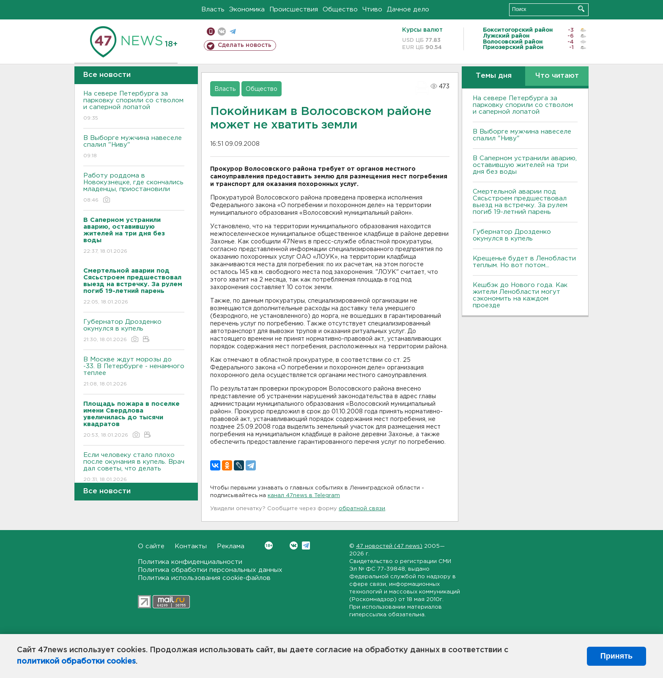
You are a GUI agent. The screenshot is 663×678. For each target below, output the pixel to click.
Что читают (557, 76)
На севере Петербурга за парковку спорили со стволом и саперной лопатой (133, 106)
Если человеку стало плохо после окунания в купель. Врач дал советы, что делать (133, 467)
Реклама (230, 546)
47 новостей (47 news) (389, 546)
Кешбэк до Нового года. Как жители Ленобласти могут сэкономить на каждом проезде (520, 295)
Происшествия (293, 9)
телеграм (233, 31)
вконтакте (222, 31)
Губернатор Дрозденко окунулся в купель (133, 331)
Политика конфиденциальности (190, 562)
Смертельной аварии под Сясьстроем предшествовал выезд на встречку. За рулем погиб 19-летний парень (520, 202)
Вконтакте (269, 545)
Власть (213, 9)
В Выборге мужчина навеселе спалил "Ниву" (133, 147)
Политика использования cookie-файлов (204, 578)
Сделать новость (244, 45)
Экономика (247, 9)
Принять (616, 656)
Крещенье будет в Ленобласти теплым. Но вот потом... (524, 262)
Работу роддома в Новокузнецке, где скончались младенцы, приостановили (133, 188)
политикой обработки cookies (76, 661)
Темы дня (494, 76)
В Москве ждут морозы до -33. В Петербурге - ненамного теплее (133, 372)
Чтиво (372, 9)
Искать (581, 8)
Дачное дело (408, 9)
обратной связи (362, 508)
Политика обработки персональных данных (210, 570)
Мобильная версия (211, 31)
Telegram (306, 545)
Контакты (191, 546)
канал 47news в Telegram (304, 495)
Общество (340, 9)
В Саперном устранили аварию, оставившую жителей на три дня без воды (525, 165)
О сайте (151, 546)
